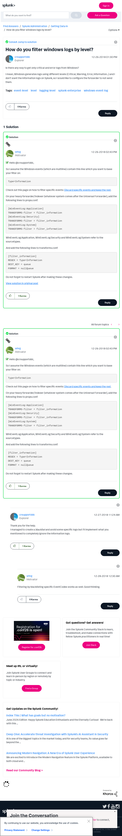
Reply (108, 113)
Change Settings (41, 830)
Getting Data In (59, 26)
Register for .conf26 (32, 647)
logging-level (47, 90)
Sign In (106, 5)
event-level (21, 90)
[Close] (88, 821)
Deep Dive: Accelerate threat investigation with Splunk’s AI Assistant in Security (57, 734)
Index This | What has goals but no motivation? (35, 715)
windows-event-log (96, 90)
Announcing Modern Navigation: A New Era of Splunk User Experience (50, 753)
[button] (115, 43)
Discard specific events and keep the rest (87, 189)
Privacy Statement (14, 830)
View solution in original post (22, 283)
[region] (46, 826)
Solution (13, 137)
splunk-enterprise (69, 90)
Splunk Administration (34, 26)
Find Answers (10, 26)
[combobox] (42, 15)
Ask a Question (102, 15)
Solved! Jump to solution (23, 42)
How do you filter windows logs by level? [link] (28, 29)
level (34, 90)
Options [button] (111, 29)
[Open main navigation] (118, 5)
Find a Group (31, 688)
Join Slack (91, 645)
